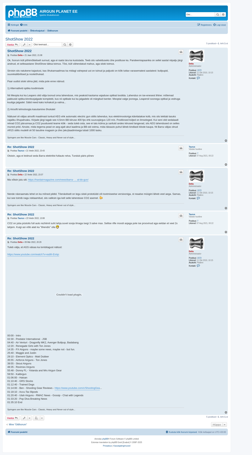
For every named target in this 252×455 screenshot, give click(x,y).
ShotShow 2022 (19, 39)
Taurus (192, 147)
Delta (191, 64)
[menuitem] (24, 25)
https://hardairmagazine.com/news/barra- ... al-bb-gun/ (58, 179)
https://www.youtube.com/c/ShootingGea (77, 388)
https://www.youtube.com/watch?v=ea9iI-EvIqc (33, 254)
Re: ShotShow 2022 (20, 147)
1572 (199, 70)
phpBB (105, 439)
